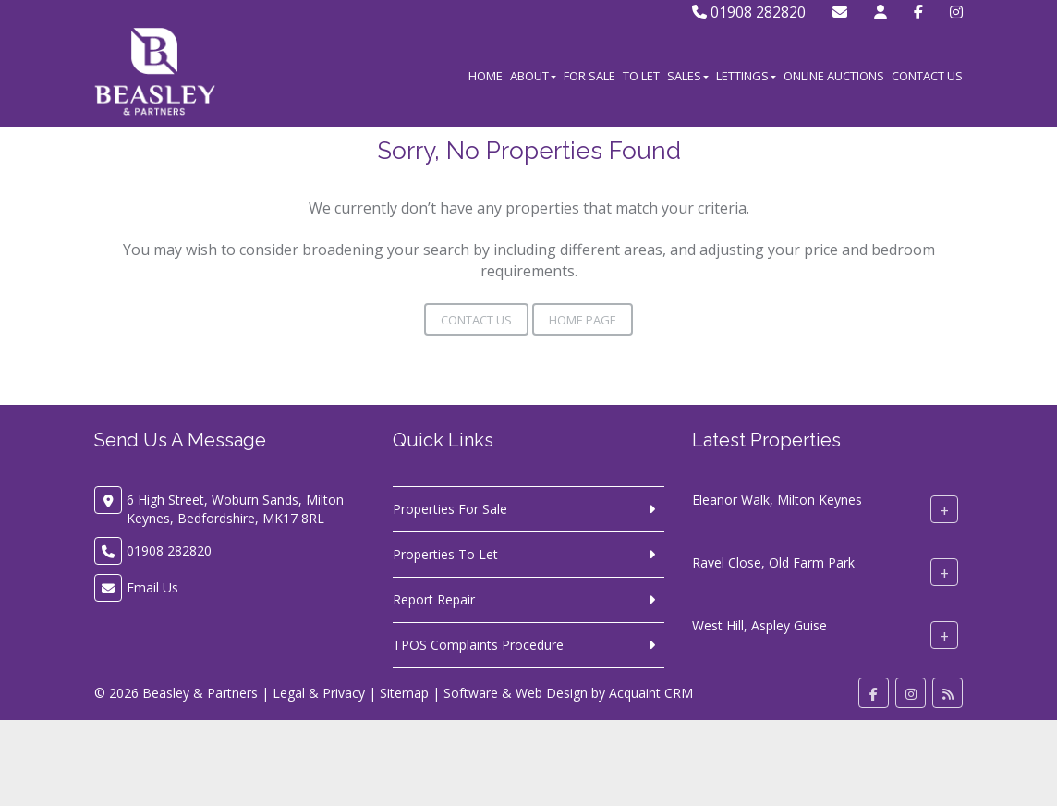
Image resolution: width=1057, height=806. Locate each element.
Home (485, 75)
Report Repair (434, 599)
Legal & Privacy (319, 693)
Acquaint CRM (651, 693)
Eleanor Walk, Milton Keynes (777, 499)
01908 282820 (749, 12)
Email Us (152, 587)
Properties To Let (445, 554)
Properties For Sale (450, 509)
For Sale (589, 75)
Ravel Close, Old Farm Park (773, 562)
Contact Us (927, 75)
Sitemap (404, 693)
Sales (688, 75)
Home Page (582, 319)
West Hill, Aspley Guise (759, 625)
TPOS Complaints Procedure (478, 644)
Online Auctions (834, 75)
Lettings (746, 75)
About (533, 75)
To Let (641, 75)
